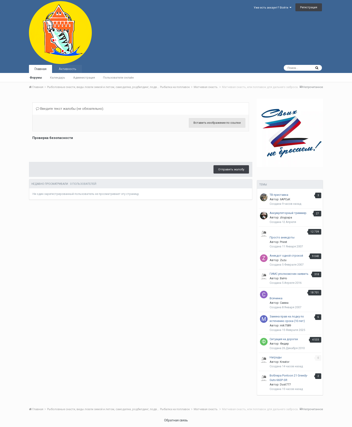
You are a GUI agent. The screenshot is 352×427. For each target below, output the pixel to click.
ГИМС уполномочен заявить (289, 273)
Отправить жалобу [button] (231, 169)
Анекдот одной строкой (286, 255)
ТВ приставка (279, 194)
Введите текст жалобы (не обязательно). (70, 109)
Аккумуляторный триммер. (288, 213)
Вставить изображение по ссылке (217, 122)
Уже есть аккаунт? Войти (272, 7)
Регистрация (308, 7)
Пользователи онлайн (118, 77)
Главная (40, 69)
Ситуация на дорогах (284, 339)
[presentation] (66, 149)
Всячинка (276, 298)
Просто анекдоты (282, 237)
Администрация (84, 77)
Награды (276, 357)
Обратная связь (176, 420)
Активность (67, 69)
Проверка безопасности (52, 138)
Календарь (57, 77)
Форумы (36, 77)
